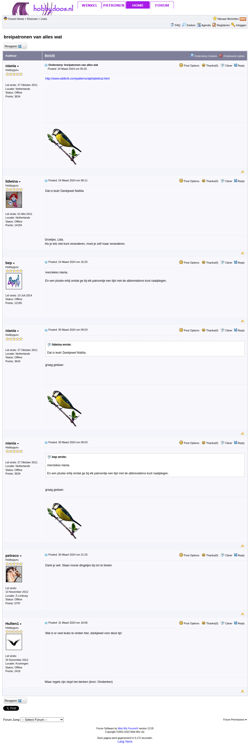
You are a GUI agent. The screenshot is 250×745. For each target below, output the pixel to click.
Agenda (204, 25)
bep (10, 263)
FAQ (177, 25)
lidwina (13, 181)
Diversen (32, 18)
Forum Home (16, 18)
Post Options (189, 65)
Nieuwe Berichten (228, 18)
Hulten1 (13, 623)
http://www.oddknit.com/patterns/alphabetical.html (77, 78)
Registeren (223, 25)
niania (12, 66)
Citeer (228, 65)
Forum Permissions (235, 719)
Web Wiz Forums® (128, 728)
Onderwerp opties (232, 56)
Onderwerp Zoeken (203, 56)
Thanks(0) (210, 65)
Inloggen (241, 25)
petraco (13, 555)
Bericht (50, 55)
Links (44, 18)
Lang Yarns (125, 741)
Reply (241, 65)
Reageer (13, 46)
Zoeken (189, 25)
